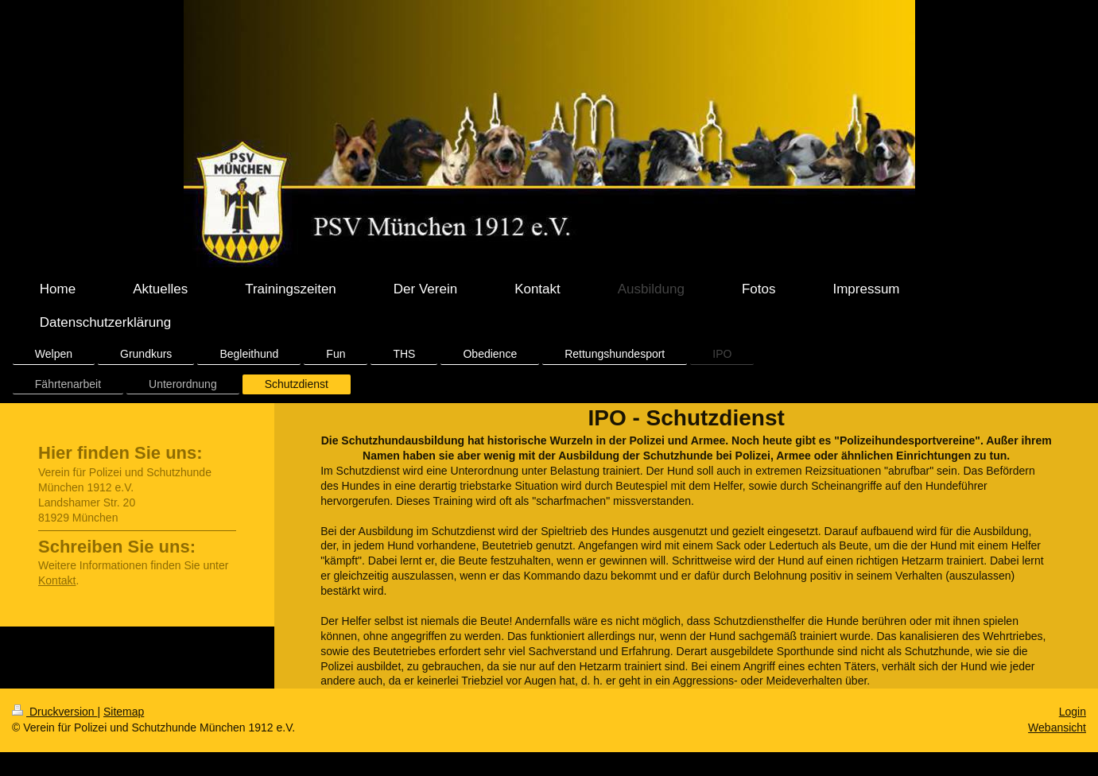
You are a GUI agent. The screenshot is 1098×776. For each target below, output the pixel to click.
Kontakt (57, 580)
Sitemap (123, 711)
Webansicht (1057, 727)
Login (1072, 711)
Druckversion (54, 711)
